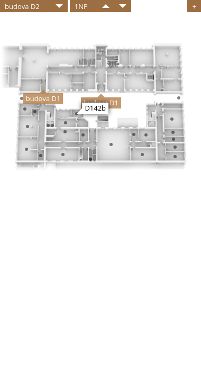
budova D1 (43, 98)
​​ (105, 6)
